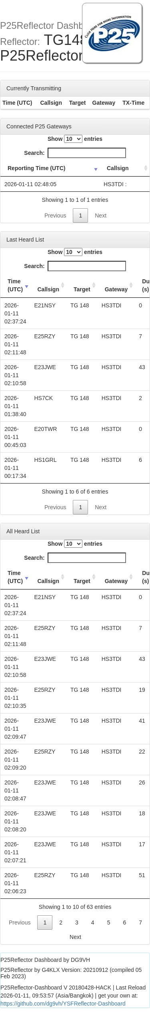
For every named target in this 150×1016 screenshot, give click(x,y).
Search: (75, 153)
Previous (55, 215)
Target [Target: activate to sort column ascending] (82, 289)
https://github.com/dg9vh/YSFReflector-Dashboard (63, 1003)
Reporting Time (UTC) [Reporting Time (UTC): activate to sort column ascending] (36, 168)
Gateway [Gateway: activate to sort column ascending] (116, 289)
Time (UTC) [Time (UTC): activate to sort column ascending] (15, 285)
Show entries (75, 139)
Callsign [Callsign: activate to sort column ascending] (117, 168)
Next (100, 215)
